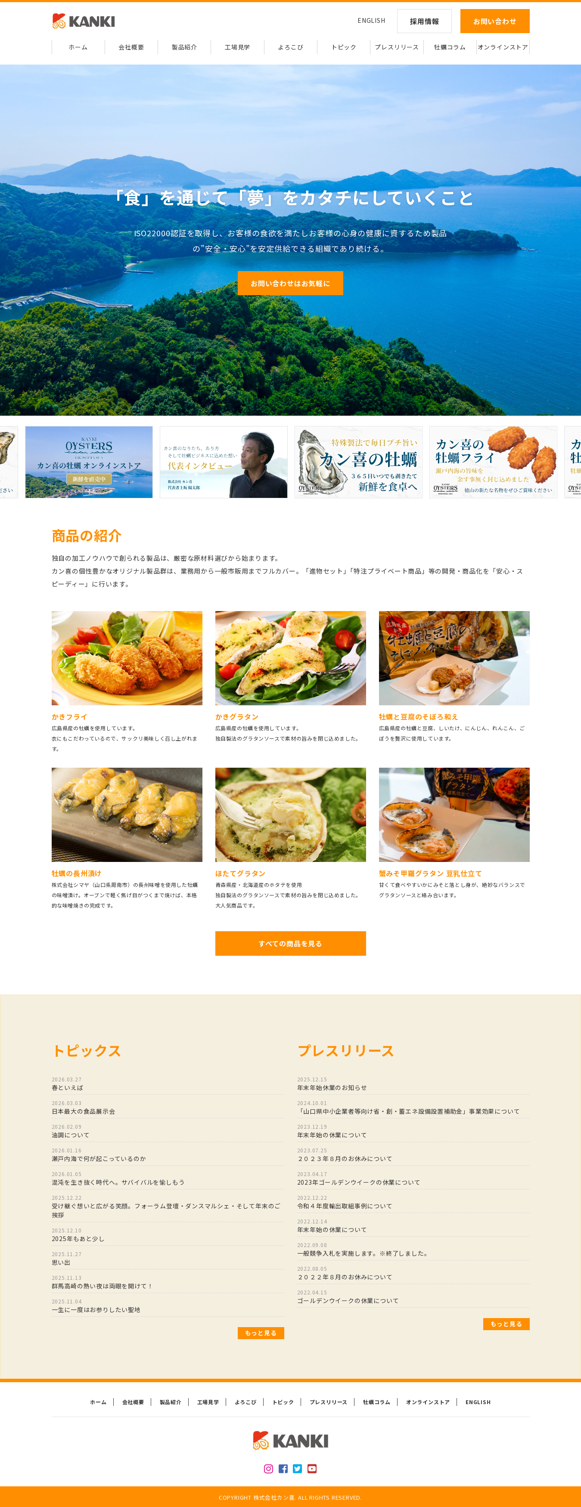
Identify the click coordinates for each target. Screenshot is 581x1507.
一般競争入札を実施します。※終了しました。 (413, 1249)
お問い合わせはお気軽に (290, 283)
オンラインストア (503, 47)
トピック (344, 47)
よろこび (290, 47)
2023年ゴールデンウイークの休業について (413, 1178)
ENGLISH (371, 20)
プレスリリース (397, 47)
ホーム (77, 47)
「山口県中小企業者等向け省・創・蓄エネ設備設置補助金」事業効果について (413, 1107)
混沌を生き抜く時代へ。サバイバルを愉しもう (168, 1178)
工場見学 (237, 47)
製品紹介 (184, 47)
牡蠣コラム (450, 47)
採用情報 (424, 21)
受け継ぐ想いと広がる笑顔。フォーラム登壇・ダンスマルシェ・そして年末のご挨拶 (168, 1206)
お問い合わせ (495, 21)
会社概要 (131, 47)
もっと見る (261, 1332)
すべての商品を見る (290, 943)
